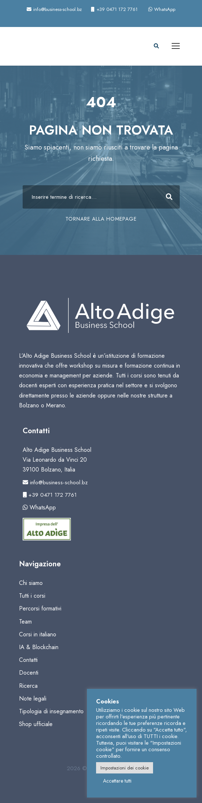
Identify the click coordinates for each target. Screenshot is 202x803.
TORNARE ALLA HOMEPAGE (101, 218)
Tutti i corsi (32, 595)
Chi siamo (31, 583)
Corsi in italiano (37, 634)
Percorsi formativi (40, 608)
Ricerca (28, 686)
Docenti (28, 672)
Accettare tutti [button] (117, 780)
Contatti (28, 660)
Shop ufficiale (36, 724)
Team (25, 621)
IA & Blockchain (38, 647)
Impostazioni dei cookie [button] (124, 767)
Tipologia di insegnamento (51, 711)
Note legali (32, 698)
